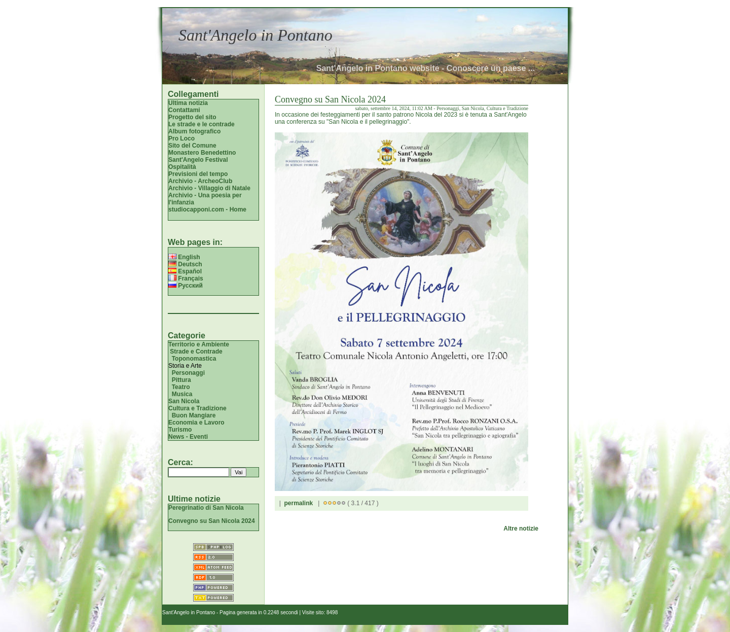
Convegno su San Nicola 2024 (211, 520)
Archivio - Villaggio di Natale (209, 188)
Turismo (180, 429)
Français (185, 278)
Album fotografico (194, 131)
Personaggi (188, 372)
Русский (185, 285)
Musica (182, 394)
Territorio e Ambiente (198, 344)
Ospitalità (182, 166)
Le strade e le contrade (201, 124)
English (184, 257)
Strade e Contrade (196, 351)
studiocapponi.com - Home (207, 209)
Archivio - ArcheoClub (200, 181)
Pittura (181, 379)
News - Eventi (188, 436)
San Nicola (183, 401)
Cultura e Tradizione (197, 408)
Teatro (181, 387)
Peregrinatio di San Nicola (206, 507)
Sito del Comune (192, 145)
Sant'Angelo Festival (198, 159)
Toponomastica (194, 358)
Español (185, 271)
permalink (298, 503)
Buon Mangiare (194, 415)
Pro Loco (181, 138)
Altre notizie (520, 528)
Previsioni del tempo (198, 174)
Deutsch (185, 264)
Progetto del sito (192, 117)
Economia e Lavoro (196, 422)
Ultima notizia (188, 103)
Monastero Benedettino (202, 152)
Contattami (184, 110)
